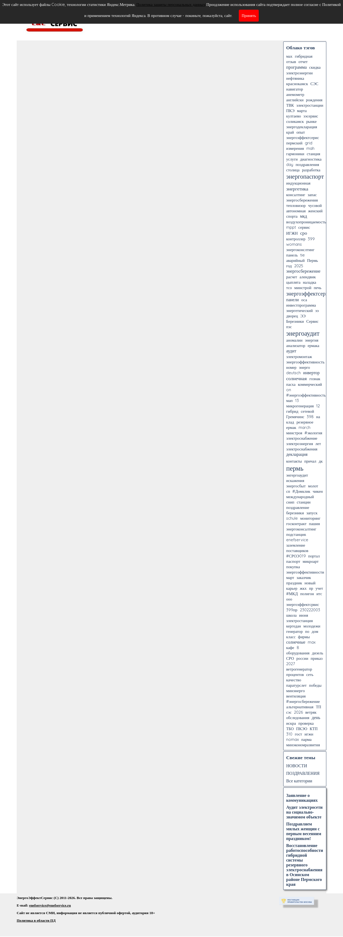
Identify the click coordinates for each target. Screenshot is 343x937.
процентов (295, 674)
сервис (304, 227)
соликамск (295, 121)
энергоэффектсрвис (302, 604)
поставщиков (297, 550)
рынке (311, 121)
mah (310, 148)
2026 (298, 712)
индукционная (298, 183)
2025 (298, 265)
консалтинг (295, 194)
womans (294, 244)
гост (298, 734)
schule (292, 518)
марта (302, 110)
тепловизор (296, 205)
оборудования (298, 652)
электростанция (299, 620)
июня (303, 615)
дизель (317, 652)
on (288, 389)
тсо (289, 287)
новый (310, 582)
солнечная (296, 378)
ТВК (290, 105)
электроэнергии (299, 72)
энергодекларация (301, 126)
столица (293, 169)
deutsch (293, 372)
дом (315, 631)
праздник (294, 582)
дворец (292, 315)
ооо (289, 599)
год (289, 265)
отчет (302, 61)
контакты (294, 461)
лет (318, 443)
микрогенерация (300, 405)
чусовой (315, 205)
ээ (317, 310)
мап (289, 400)
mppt (291, 227)
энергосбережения (302, 200)
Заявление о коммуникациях (302, 798)
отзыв (291, 61)
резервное (304, 422)
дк (321, 461)
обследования (297, 717)
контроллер (295, 238)
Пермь (312, 260)
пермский (294, 142)
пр (311, 588)
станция (313, 153)
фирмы (304, 636)
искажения (295, 480)
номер (291, 367)
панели (292, 299)
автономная (296, 210)
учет (319, 588)
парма (306, 739)
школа (291, 615)
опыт (300, 132)
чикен (318, 491)
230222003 (310, 609)
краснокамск (297, 83)
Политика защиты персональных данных (170, 4)
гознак (314, 378)
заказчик (303, 577)
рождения (314, 99)
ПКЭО (301, 728)
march (304, 427)
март (290, 577)
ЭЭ (303, 315)
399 (311, 238)
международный (300, 496)
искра (291, 723)
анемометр (295, 94)
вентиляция (296, 696)
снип (290, 502)
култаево (293, 116)
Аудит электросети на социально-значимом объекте (304, 812)
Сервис (312, 321)
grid (308, 142)
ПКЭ (290, 110)
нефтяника (295, 78)
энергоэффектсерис (302, 137)
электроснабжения (301, 449)
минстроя (294, 432)
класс (291, 636)
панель (292, 255)
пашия (314, 523)
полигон (307, 593)
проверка (306, 723)
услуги (292, 159)
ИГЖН (292, 233)
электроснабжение (301, 438)
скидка (315, 67)
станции (303, 502)
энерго (304, 367)
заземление (295, 545)
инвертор (311, 372)
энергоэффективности (305, 572)
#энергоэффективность (306, 395)
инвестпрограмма (301, 305)
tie (302, 255)
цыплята (293, 282)
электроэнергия (299, 443)
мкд (303, 216)
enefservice (297, 539)
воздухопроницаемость (306, 221)
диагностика (311, 159)
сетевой (307, 411)
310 (289, 734)
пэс (289, 326)
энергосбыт (296, 485)
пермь (294, 468)
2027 (290, 663)
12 (318, 405)
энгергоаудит (297, 475)
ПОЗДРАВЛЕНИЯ (303, 773)
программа (296, 67)
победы (315, 685)
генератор (294, 631)
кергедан (293, 626)
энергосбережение (303, 271)
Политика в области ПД (36, 920)
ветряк (310, 712)
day (289, 164)
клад (290, 422)
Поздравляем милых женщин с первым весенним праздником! (303, 831)
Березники (295, 321)
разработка (311, 169)
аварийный (295, 260)
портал (314, 555)
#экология (313, 432)
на (318, 416)
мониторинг (310, 518)
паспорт (293, 561)
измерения (295, 148)
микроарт (310, 561)
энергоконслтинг (300, 249)
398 (310, 416)
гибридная (303, 56)
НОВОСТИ (296, 765)
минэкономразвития (303, 744)
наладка (309, 282)
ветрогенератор (299, 669)
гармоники (295, 153)
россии (302, 658)
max (312, 642)
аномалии (294, 340)
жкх (303, 588)
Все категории (299, 780)
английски (294, 99)
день (316, 717)
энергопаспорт (305, 176)
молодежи (311, 626)
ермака (313, 345)
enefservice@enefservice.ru (50, 905)
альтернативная (299, 706)
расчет (291, 276)
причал (310, 461)
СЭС (314, 83)
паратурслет (296, 685)
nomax (292, 739)
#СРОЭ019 (296, 555)
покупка (293, 566)
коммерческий (310, 384)
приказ (317, 658)
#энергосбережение (303, 701)
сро (303, 233)
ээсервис (310, 116)
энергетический (299, 310)
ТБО (290, 728)
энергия (311, 340)
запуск (311, 512)
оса (304, 299)
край (290, 132)
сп (288, 491)
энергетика (297, 189)
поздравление (297, 507)
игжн (308, 734)
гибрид (292, 411)
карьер (291, 588)
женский (315, 210)
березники (295, 512)
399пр (292, 609)
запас (312, 194)
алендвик (308, 276)
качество (293, 679)
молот (313, 485)
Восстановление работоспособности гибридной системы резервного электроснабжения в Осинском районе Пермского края (304, 865)
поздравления (307, 164)
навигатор (294, 89)
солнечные (295, 642)
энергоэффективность (305, 362)
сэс (289, 712)
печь (317, 287)
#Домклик (301, 491)
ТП (318, 706)
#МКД (292, 593)
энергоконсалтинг (301, 529)
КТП (313, 728)
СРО (290, 658)
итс (319, 593)
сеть (309, 674)
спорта (292, 216)
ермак (291, 427)
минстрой (302, 287)
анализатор (295, 345)
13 (297, 400)
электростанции (309, 105)
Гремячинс (295, 416)
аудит (291, 350)
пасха (290, 384)
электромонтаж (299, 356)
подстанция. (296, 534)
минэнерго (295, 690)
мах (289, 56)
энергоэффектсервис (309, 293)
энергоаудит (302, 333)
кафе (290, 647)
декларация (296, 454)
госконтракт (296, 523)
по (307, 631)
